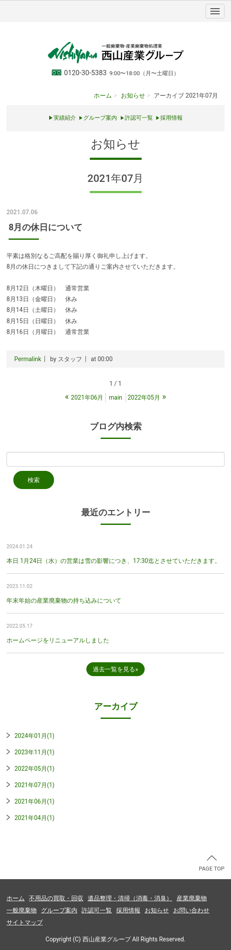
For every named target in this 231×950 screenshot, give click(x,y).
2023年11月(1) (34, 752)
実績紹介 (65, 117)
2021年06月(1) (34, 801)
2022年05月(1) (34, 768)
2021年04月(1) (34, 817)
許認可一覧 (136, 117)
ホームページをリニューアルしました (57, 640)
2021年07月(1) (34, 785)
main (115, 397)
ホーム (103, 95)
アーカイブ (115, 706)
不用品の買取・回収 (56, 898)
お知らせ (133, 95)
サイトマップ (24, 922)
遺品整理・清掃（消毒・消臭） (130, 898)
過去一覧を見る (114, 669)
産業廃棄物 (192, 898)
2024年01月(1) (34, 735)
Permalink (27, 359)
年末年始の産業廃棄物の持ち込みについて (63, 600)
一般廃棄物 (21, 910)
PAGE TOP (212, 863)
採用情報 (128, 910)
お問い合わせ (191, 910)
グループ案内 (98, 117)
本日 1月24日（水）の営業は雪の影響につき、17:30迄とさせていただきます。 (113, 560)
